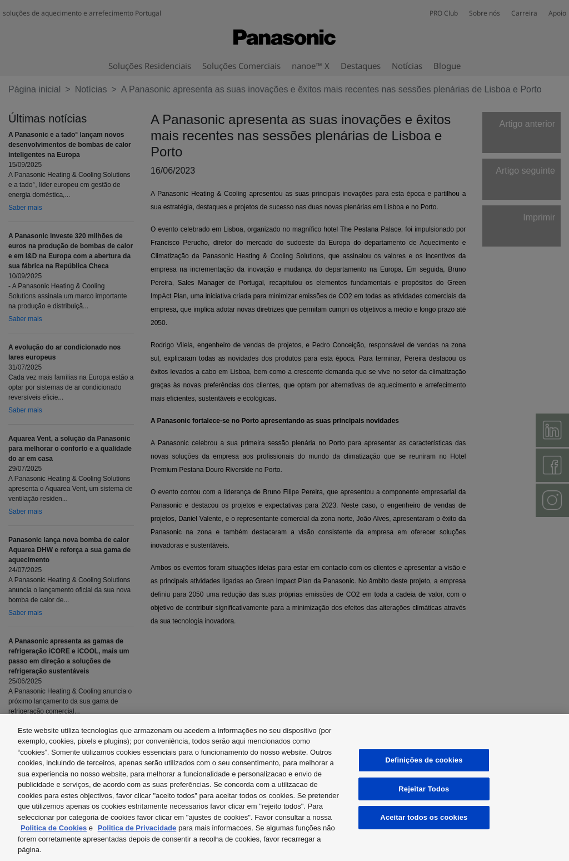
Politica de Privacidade (137, 828)
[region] (284, 787)
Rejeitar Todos (423, 789)
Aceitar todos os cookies (423, 817)
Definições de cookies (423, 760)
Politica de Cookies (54, 828)
